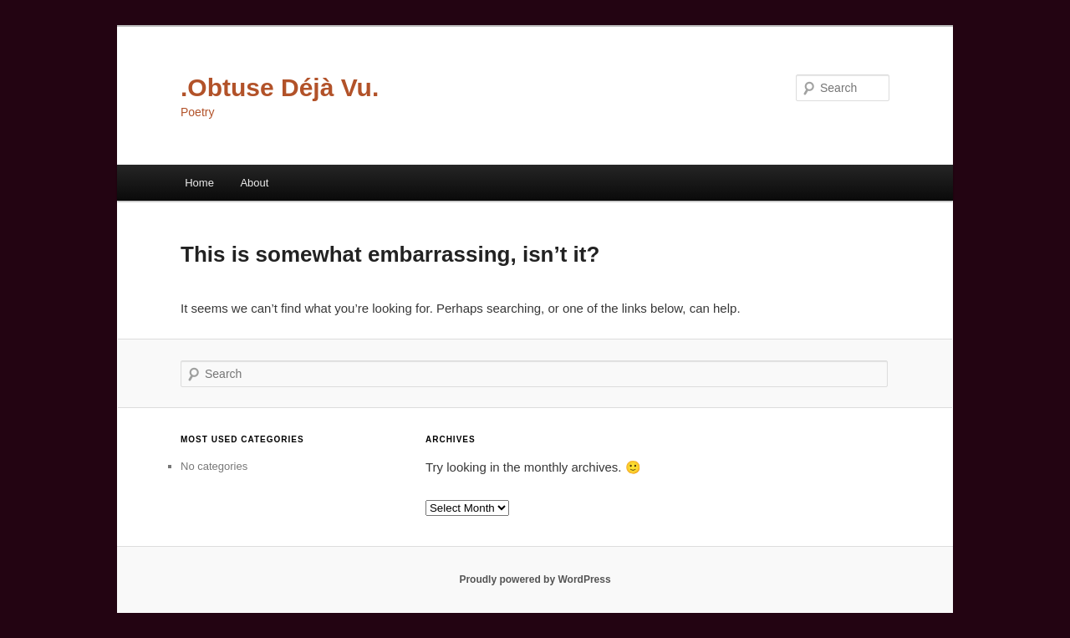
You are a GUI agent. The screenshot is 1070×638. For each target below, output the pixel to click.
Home (199, 182)
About (254, 182)
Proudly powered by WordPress (534, 579)
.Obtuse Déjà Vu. (280, 87)
